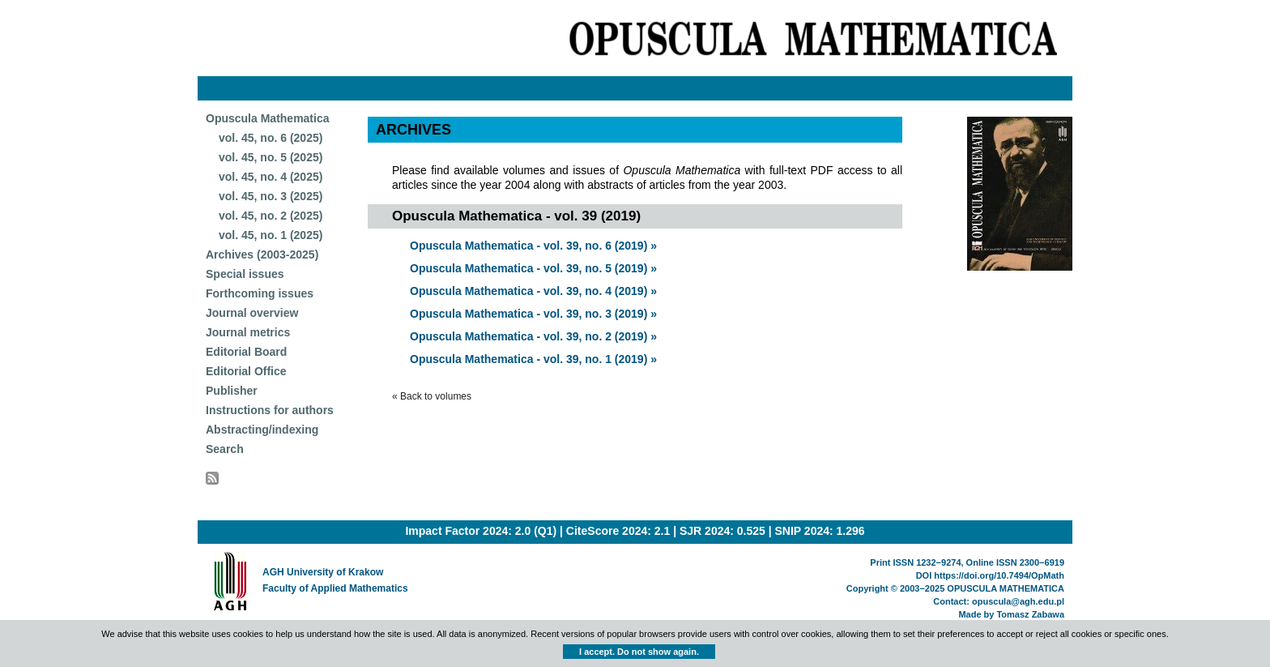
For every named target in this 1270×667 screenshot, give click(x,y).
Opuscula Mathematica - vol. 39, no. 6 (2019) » (533, 245)
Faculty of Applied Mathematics (335, 588)
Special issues (245, 273)
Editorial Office (246, 371)
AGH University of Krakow (322, 572)
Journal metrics (248, 332)
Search (225, 449)
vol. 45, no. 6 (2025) (270, 137)
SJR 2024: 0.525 (722, 530)
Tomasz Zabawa (1030, 614)
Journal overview (252, 312)
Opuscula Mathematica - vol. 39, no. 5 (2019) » (533, 268)
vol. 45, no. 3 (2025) (270, 196)
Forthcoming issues (259, 293)
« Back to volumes (431, 396)
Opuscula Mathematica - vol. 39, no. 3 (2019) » (533, 313)
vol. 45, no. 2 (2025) (270, 215)
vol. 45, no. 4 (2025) (270, 176)
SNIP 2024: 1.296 (820, 530)
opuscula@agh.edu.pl (1018, 601)
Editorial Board (246, 351)
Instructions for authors (270, 410)
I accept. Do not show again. (639, 651)
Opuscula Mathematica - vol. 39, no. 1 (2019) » (533, 359)
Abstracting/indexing (262, 429)
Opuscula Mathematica (268, 118)
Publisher (232, 390)
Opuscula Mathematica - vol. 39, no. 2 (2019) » (533, 336)
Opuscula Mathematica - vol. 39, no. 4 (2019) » (533, 290)
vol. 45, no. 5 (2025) (270, 157)
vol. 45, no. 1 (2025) (270, 235)
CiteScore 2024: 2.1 (618, 530)
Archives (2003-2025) (262, 254)
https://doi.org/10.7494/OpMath (999, 575)
